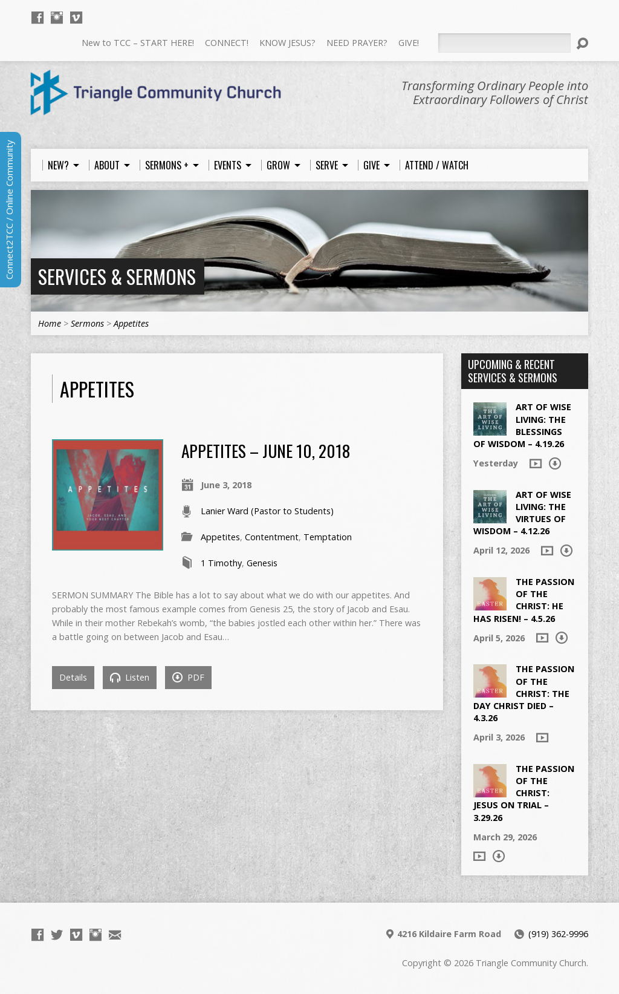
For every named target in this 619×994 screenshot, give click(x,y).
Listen (129, 677)
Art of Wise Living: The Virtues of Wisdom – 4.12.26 (522, 513)
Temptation (327, 537)
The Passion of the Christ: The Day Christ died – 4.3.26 (523, 693)
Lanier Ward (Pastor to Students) (267, 511)
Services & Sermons (117, 276)
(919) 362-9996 (558, 934)
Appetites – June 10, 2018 (265, 450)
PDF (188, 677)
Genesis (262, 563)
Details (73, 677)
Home (49, 323)
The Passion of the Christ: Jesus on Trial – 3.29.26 (523, 793)
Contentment (272, 537)
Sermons (87, 323)
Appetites (131, 323)
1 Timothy (221, 563)
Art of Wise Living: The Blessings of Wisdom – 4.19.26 (522, 425)
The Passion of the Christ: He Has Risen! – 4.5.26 (523, 600)
